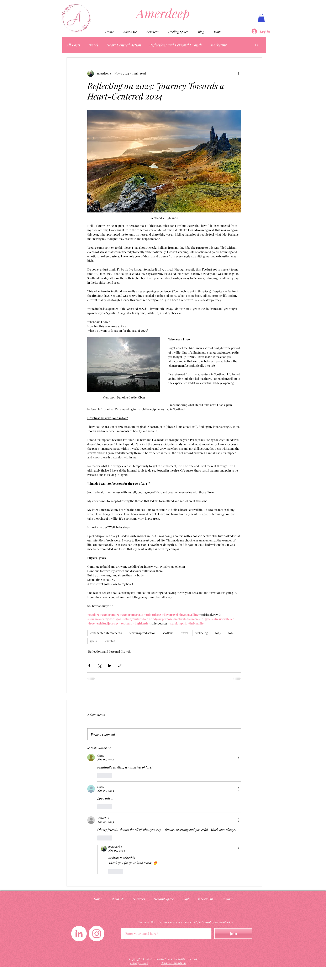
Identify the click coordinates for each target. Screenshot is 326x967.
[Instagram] (96, 933)
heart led (109, 641)
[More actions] (238, 73)
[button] (261, 18)
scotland (168, 633)
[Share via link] (120, 666)
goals (93, 641)
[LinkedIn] (79, 933)
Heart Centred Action (123, 45)
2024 (231, 633)
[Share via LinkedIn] (110, 666)
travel (93, 45)
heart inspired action (142, 633)
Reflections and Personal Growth (175, 45)
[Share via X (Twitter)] (99, 666)
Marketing (218, 45)
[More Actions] (238, 757)
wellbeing (201, 633)
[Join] (233, 933)
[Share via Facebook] (89, 666)
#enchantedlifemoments (106, 633)
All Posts (73, 45)
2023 (218, 633)
